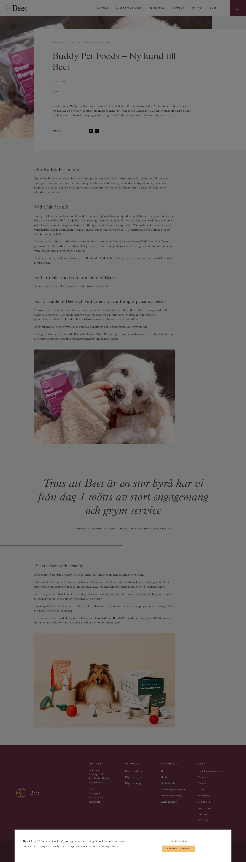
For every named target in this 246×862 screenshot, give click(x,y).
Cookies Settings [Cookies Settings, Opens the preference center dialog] (178, 843)
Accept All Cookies (179, 850)
